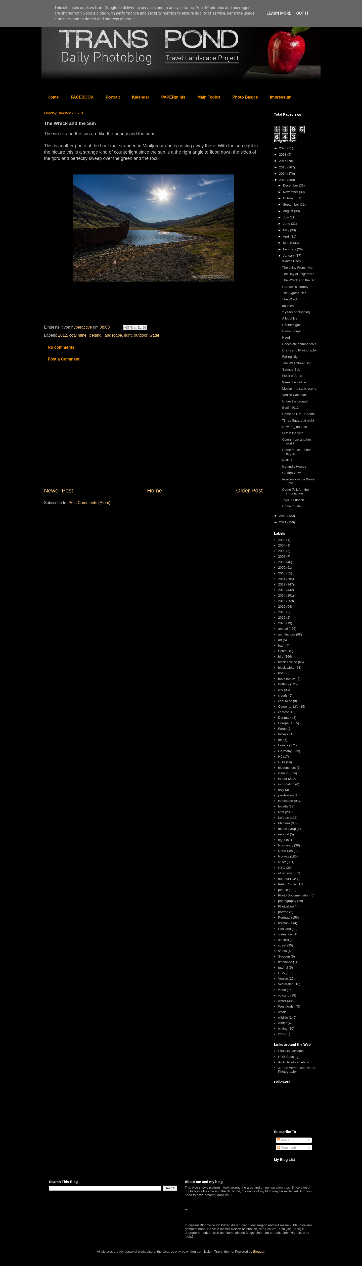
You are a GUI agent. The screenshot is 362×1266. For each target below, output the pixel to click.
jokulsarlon (286, 795)
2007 (281, 556)
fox (280, 740)
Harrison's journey (295, 287)
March (288, 243)
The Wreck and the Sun (299, 280)
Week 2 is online (294, 382)
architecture (286, 634)
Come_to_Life (288, 706)
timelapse (285, 962)
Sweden (284, 956)
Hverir (286, 337)
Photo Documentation (293, 895)
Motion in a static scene (299, 388)
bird (281, 656)
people (283, 890)
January (289, 255)
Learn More (278, 13)
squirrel (283, 940)
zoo (280, 1034)
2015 (283, 167)
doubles (288, 306)
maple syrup (287, 829)
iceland (95, 335)
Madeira (284, 823)
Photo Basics (245, 97)
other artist (285, 873)
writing (283, 1028)
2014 (283, 173)
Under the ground (294, 401)
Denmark (284, 717)
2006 (281, 551)
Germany (284, 751)
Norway (283, 856)
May (286, 230)
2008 (281, 562)
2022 (281, 617)
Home (53, 97)
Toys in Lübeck (293, 500)
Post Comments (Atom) (89, 503)
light (127, 335)
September (291, 204)
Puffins (287, 460)
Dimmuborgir (291, 331)
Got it (302, 13)
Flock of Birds (292, 376)
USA (281, 973)
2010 (281, 573)
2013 (283, 180)
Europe (283, 723)
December (291, 185)
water (154, 335)
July (286, 217)
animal (283, 628)
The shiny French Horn (298, 267)
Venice (283, 978)
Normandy (285, 845)
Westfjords (285, 1006)
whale (282, 1012)
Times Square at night (298, 420)
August (288, 211)
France (283, 745)
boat (281, 673)
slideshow (285, 934)
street (282, 945)
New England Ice (294, 427)
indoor (282, 779)
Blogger (258, 1251)
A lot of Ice (289, 318)
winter (282, 1023)
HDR (281, 762)
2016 (283, 161)
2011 (283, 522)
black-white (286, 667)
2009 (281, 567)
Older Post (249, 490)
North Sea (285, 851)
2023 (283, 148)
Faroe (282, 729)
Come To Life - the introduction (295, 491)
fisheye (283, 734)
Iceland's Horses (294, 466)
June (287, 223)
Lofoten (283, 818)
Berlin (282, 651)
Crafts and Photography (299, 350)
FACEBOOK (82, 97)
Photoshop (286, 906)
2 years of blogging (296, 312)
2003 (281, 540)
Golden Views (292, 473)
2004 (281, 545)
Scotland (284, 929)
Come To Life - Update (298, 414)
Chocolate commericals (299, 344)
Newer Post (58, 490)
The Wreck (290, 299)
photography (287, 901)
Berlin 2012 (290, 408)
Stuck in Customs (290, 1051)
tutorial (283, 967)
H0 (280, 756)
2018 (283, 154)
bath (281, 645)
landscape (113, 335)
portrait (283, 912)
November (291, 192)
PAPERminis (173, 97)
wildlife (283, 1017)
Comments (287, 1147)
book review (286, 679)
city (280, 690)
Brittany (283, 684)
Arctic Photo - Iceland (293, 1062)
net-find (283, 834)
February (290, 249)
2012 (62, 335)
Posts (283, 1140)
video (282, 990)
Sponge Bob (291, 369)
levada (283, 806)
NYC (281, 868)
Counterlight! (291, 325)
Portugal (284, 917)
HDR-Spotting (288, 1057)
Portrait (113, 97)
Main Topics (208, 97)
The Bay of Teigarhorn (298, 274)
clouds (283, 695)
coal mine (77, 335)
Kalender (140, 97)
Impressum (280, 97)
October (289, 198)
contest (283, 712)
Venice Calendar (294, 395)
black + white (287, 662)
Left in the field (292, 433)
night (281, 840)
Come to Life (291, 506)
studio (282, 951)
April (287, 236)
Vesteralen (285, 984)
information (286, 784)
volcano (283, 995)
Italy (281, 790)
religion (283, 923)
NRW (282, 862)
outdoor (140, 335)
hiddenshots (287, 768)
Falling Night (291, 356)
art (280, 640)
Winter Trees (291, 261)
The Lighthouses (294, 293)
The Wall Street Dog (296, 363)
